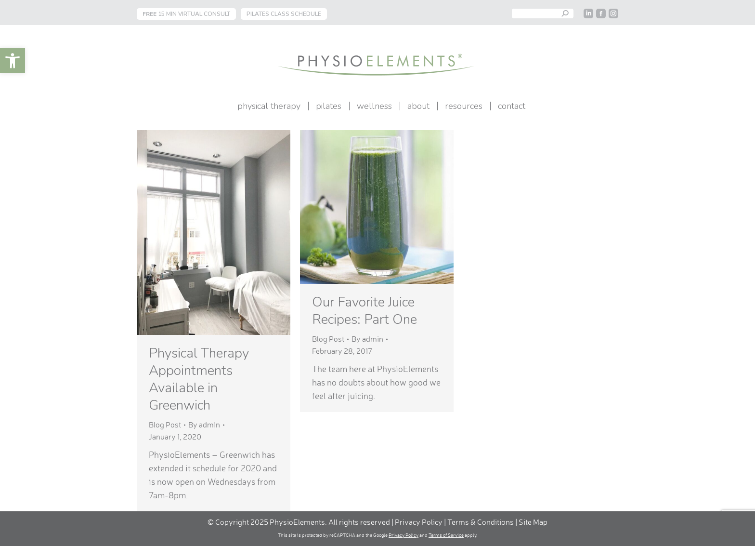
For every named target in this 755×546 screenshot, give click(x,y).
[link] (12, 60)
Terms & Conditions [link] (481, 522)
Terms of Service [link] (446, 535)
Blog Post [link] (165, 424)
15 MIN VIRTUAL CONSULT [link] (186, 14)
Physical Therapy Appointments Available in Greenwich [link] (199, 379)
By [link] (204, 424)
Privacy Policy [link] (419, 522)
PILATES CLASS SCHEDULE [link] (284, 14)
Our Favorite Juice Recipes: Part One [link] (364, 311)
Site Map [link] (533, 522)
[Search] (542, 13)
